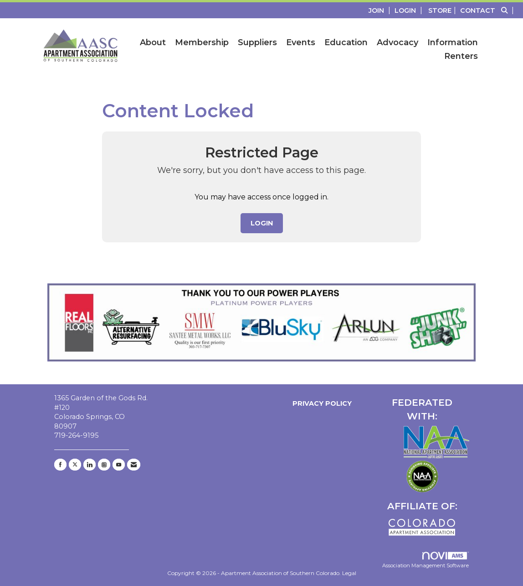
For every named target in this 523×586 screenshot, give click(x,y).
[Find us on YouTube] (119, 465)
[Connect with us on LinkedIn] (89, 465)
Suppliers (257, 42)
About (153, 42)
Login (262, 223)
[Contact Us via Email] (133, 465)
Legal (349, 573)
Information (452, 42)
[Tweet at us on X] (75, 465)
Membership (202, 42)
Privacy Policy (320, 403)
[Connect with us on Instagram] (104, 465)
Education (346, 42)
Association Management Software (425, 560)
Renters (461, 56)
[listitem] (381, 10)
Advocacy (397, 42)
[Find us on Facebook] (60, 465)
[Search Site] (508, 10)
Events (300, 42)
